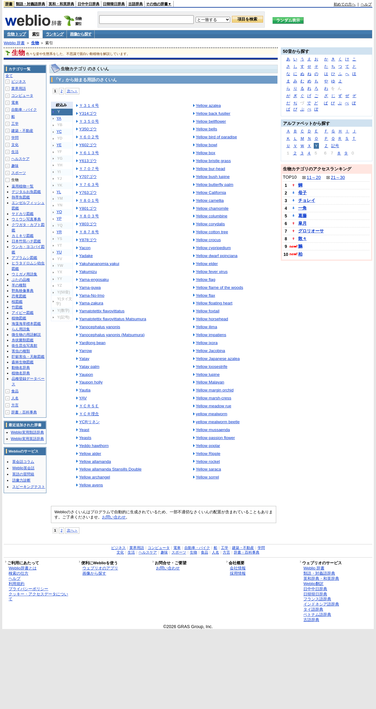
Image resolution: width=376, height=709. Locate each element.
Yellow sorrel (207, 477)
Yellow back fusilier (213, 113)
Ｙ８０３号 (89, 216)
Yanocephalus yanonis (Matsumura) (111, 335)
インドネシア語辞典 (321, 604)
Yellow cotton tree (212, 232)
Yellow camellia (210, 200)
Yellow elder (207, 263)
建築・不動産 (22, 131)
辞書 (9, 4)
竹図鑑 (17, 307)
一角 (302, 207)
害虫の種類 (21, 351)
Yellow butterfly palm (214, 184)
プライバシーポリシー (28, 589)
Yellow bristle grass (213, 160)
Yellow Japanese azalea (218, 358)
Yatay (84, 358)
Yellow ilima (206, 327)
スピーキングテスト (28, 487)
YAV (83, 398)
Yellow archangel (94, 477)
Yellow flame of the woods (219, 287)
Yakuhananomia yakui (99, 263)
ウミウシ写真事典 (26, 219)
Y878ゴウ (87, 240)
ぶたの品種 (21, 280)
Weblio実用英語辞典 (27, 439)
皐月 (302, 223)
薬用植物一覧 (23, 186)
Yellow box (205, 153)
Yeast (84, 429)
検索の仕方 (18, 573)
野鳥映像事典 (23, 291)
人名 (15, 398)
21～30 (338, 177)
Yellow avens (91, 485)
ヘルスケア (20, 159)
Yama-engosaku (94, 279)
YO (59, 212)
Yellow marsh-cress (213, 398)
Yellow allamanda (95, 461)
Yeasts (85, 437)
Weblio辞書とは (22, 568)
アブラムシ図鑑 (24, 258)
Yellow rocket (208, 461)
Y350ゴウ (87, 129)
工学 (15, 124)
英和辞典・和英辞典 (321, 578)
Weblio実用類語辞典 (27, 432)
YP (58, 218)
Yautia (84, 390)
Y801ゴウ (87, 208)
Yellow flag (205, 279)
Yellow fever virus (212, 271)
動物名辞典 (21, 367)
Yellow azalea (208, 105)
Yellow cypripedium (213, 247)
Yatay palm (89, 366)
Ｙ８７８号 (89, 232)
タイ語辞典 (313, 609)
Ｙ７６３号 (89, 184)
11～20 (314, 177)
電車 (15, 102)
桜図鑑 (17, 302)
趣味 (15, 166)
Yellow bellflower (211, 121)
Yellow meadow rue (213, 406)
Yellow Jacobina (210, 350)
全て (9, 76)
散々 (302, 238)
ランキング (55, 34)
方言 (15, 405)
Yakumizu (88, 271)
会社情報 (238, 568)
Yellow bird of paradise (216, 137)
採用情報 (238, 573)
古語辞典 (135, 4)
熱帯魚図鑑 (21, 197)
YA (58, 118)
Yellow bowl (206, 145)
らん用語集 (21, 329)
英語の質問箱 (23, 474)
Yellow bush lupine (213, 176)
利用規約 (16, 583)
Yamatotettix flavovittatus (102, 311)
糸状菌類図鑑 (23, 340)
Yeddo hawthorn (94, 445)
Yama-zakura (91, 303)
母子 (302, 192)
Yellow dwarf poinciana (216, 255)
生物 (35, 43)
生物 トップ (16, 34)
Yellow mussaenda (213, 429)
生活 (15, 152)
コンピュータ (22, 95)
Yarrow (85, 350)
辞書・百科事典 (24, 412)
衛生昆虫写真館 (24, 346)
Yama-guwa (90, 287)
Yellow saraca (208, 469)
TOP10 (290, 177)
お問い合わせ (114, 517)
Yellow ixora (207, 342)
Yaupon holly (91, 382)
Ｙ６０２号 (89, 137)
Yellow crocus (208, 240)
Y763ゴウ (87, 192)
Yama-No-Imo (91, 295)
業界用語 (18, 88)
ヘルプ (366, 4)
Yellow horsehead (212, 319)
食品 (15, 391)
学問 (15, 138)
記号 (335, 146)
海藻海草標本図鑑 (26, 324)
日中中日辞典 (88, 4)
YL (58, 192)
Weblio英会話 (23, 468)
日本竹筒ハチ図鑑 (26, 241)
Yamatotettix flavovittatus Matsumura (112, 319)
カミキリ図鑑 (23, 236)
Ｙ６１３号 (89, 153)
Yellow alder (90, 453)
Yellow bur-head (210, 168)
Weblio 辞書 (14, 43)
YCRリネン (89, 422)
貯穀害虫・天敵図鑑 (28, 356)
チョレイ (306, 200)
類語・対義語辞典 (30, 4)
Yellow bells (206, 129)
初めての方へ (345, 4)
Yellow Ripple (208, 453)
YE (58, 145)
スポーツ (18, 173)
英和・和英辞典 (61, 4)
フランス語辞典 (317, 599)
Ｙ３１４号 (89, 105)
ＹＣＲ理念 (89, 414)
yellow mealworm (211, 414)
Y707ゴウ (87, 176)
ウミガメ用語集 (24, 274)
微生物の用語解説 (26, 335)
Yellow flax (205, 295)
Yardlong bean (92, 342)
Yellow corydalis (210, 224)
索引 (35, 34)
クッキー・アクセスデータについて (38, 597)
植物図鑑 (19, 318)
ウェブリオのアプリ (100, 568)
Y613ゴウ (87, 160)
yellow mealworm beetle (218, 422)
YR (59, 232)
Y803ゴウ (87, 224)
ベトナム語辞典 (317, 614)
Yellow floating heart (214, 303)
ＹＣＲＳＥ (89, 406)
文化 (15, 145)
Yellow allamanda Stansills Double (110, 469)
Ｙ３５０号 (89, 121)
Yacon (84, 247)
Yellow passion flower (215, 437)
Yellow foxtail (207, 311)
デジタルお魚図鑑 (26, 192)
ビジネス (18, 81)
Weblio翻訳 (313, 583)
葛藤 (302, 215)
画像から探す (80, 34)
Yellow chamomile (212, 208)
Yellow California (211, 192)
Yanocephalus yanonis (99, 327)
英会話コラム (23, 462)
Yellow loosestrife (211, 366)
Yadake (86, 255)
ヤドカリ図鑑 (23, 214)
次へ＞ (72, 91)
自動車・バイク (24, 109)
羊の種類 (19, 285)
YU (59, 252)
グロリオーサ (311, 230)
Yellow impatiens (211, 335)
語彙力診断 (21, 480)
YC (59, 131)
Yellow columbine (211, 216)
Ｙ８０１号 (89, 200)
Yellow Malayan (210, 382)
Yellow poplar (208, 445)
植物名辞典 (21, 373)
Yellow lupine (208, 374)
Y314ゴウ (87, 113)
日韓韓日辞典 (114, 4)
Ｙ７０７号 (89, 168)
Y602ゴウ (87, 145)
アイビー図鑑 (23, 313)
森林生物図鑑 (23, 362)
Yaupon (86, 374)
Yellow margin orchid (215, 390)
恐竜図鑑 (19, 296)
